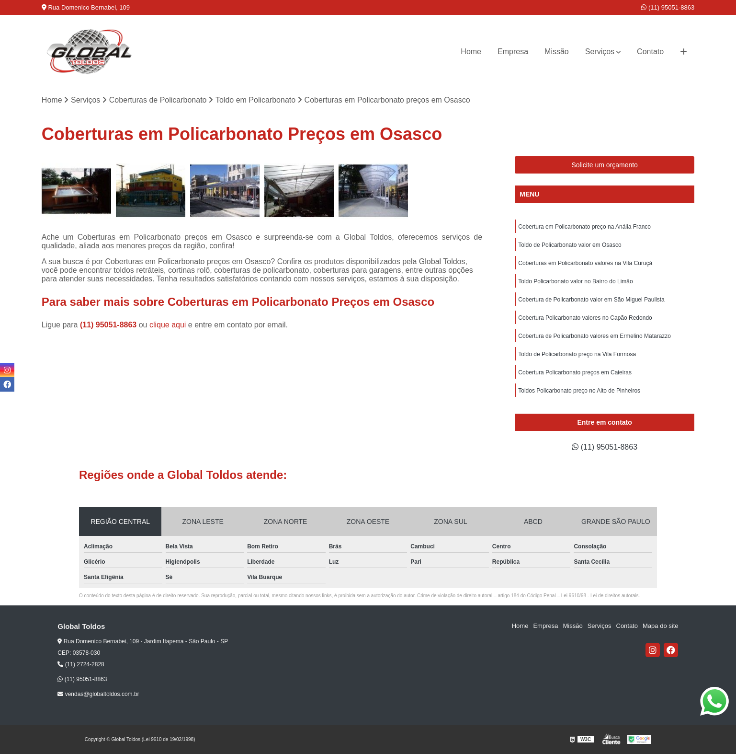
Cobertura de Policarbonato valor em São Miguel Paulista (591, 299)
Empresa (513, 51)
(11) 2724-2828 (80, 664)
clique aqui (167, 325)
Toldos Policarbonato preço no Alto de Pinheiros (579, 390)
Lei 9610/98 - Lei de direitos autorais (600, 595)
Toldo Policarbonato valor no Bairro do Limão (575, 281)
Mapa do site (660, 625)
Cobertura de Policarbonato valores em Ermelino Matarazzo (594, 336)
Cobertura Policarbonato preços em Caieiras (575, 372)
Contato (650, 51)
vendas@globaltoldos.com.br (98, 694)
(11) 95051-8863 (667, 7)
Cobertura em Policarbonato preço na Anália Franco (584, 226)
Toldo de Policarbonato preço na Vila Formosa (577, 354)
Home (471, 51)
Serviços (599, 51)
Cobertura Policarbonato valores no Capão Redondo (585, 317)
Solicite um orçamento (604, 165)
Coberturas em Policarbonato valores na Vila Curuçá (585, 263)
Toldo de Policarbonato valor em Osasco (569, 245)
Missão (556, 51)
